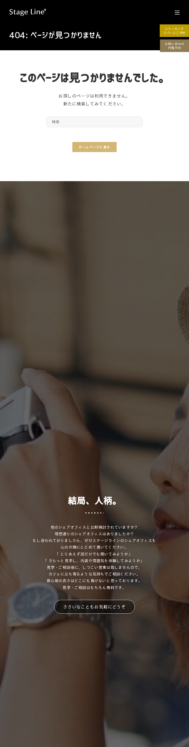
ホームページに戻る (94, 147)
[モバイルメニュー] (177, 12)
